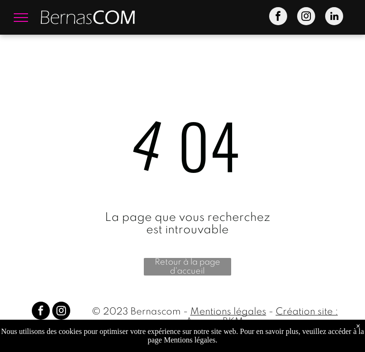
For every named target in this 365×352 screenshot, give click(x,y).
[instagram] (306, 17)
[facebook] (278, 17)
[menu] (21, 17)
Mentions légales (228, 312)
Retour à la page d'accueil (187, 267)
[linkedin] (334, 17)
